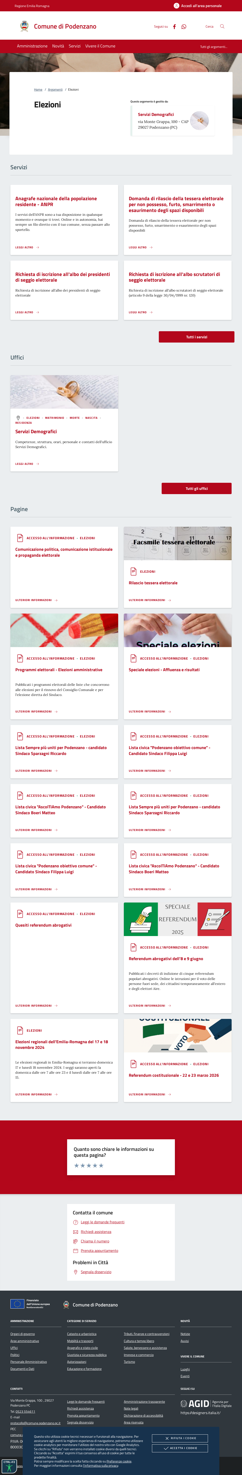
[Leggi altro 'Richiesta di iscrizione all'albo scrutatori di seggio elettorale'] (141, 312)
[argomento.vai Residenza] (23, 422)
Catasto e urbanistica (81, 1333)
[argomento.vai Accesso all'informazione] (51, 537)
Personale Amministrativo (28, 1361)
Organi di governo (22, 1333)
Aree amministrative (24, 1341)
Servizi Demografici (156, 114)
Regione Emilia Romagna (32, 5)
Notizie (185, 1333)
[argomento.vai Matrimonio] (55, 417)
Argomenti (55, 89)
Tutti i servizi (196, 337)
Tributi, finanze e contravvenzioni (146, 1333)
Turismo (129, 1361)
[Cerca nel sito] (222, 26)
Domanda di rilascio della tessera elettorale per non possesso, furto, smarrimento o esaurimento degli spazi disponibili (176, 204)
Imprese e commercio (139, 1354)
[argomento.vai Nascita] (92, 417)
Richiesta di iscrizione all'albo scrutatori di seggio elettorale (174, 277)
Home (38, 89)
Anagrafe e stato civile (82, 1347)
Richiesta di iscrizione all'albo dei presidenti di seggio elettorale (62, 277)
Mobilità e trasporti (80, 1341)
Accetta (180, 1448)
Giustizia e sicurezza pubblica (87, 1354)
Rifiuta (179, 1438)
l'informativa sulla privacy (100, 1465)
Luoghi (185, 1369)
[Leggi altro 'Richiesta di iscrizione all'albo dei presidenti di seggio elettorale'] (27, 312)
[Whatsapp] (182, 26)
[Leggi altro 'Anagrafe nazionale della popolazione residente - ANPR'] (27, 247)
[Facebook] (172, 26)
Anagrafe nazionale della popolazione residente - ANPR (56, 201)
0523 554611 (25, 1411)
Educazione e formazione (84, 1368)
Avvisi (185, 1341)
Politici (14, 1354)
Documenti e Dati (22, 1368)
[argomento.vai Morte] (75, 417)
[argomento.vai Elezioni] (33, 417)
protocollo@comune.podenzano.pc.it (35, 1423)
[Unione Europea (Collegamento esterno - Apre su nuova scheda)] (31, 1304)
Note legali (131, 1408)
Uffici (14, 1347)
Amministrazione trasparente (144, 1401)
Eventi (185, 1376)
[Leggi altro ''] (27, 464)
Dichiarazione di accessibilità (143, 1415)
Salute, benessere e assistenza (145, 1347)
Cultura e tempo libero (139, 1341)
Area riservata (133, 1422)
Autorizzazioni (76, 1361)
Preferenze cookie (119, 1461)
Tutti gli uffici (197, 488)
